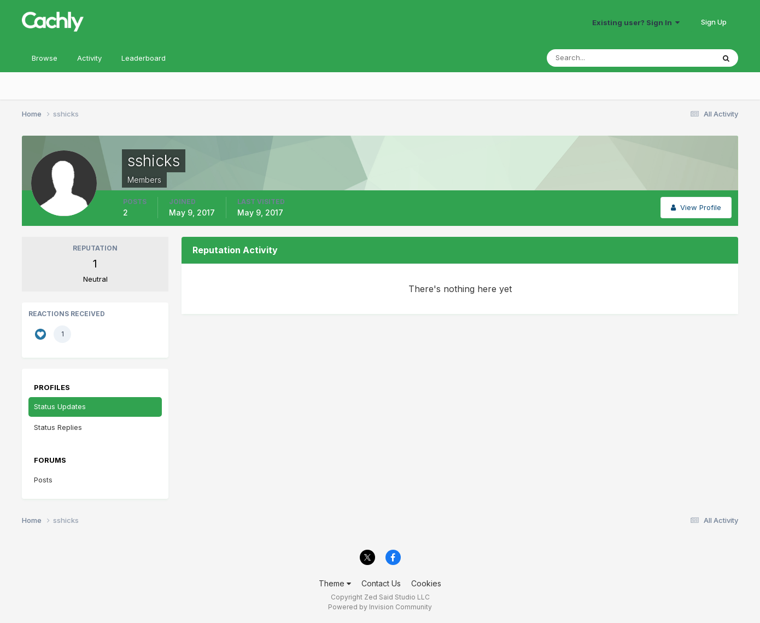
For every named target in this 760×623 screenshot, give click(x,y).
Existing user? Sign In (636, 22)
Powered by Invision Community (380, 607)
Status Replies (58, 427)
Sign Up (714, 22)
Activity (89, 58)
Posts (43, 479)
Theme (335, 583)
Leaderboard (143, 58)
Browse (44, 58)
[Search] (595, 58)
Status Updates (60, 406)
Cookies (426, 583)
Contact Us (381, 583)
